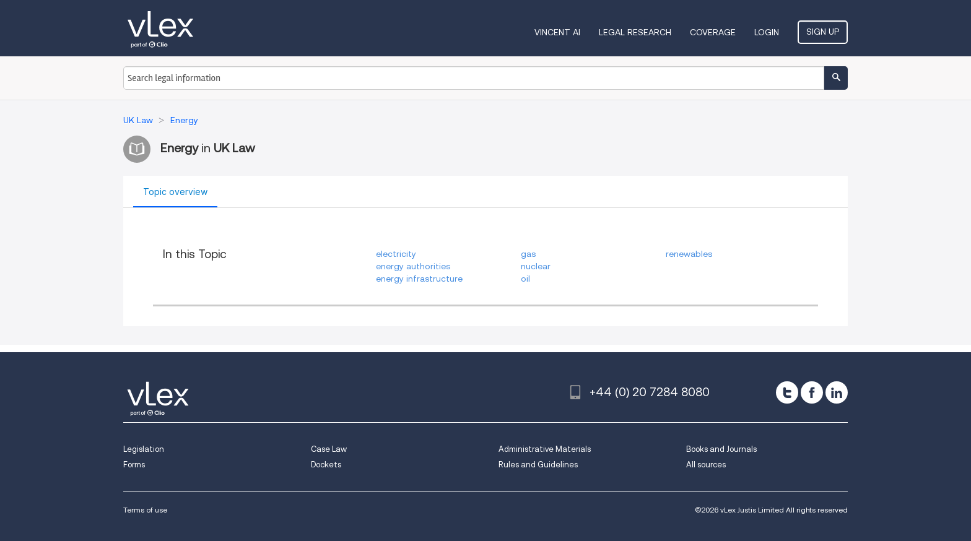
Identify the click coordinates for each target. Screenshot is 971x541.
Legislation (143, 449)
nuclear (536, 266)
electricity (396, 254)
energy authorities (413, 266)
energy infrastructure (419, 278)
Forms (134, 464)
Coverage (713, 32)
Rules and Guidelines (538, 464)
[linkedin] (836, 392)
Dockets (326, 464)
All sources (706, 464)
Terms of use (145, 510)
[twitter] (787, 392)
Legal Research (635, 32)
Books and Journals (721, 449)
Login (766, 32)
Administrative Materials (545, 449)
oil (525, 278)
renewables (689, 254)
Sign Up (822, 32)
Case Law (329, 449)
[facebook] (812, 392)
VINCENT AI (557, 32)
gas (528, 254)
